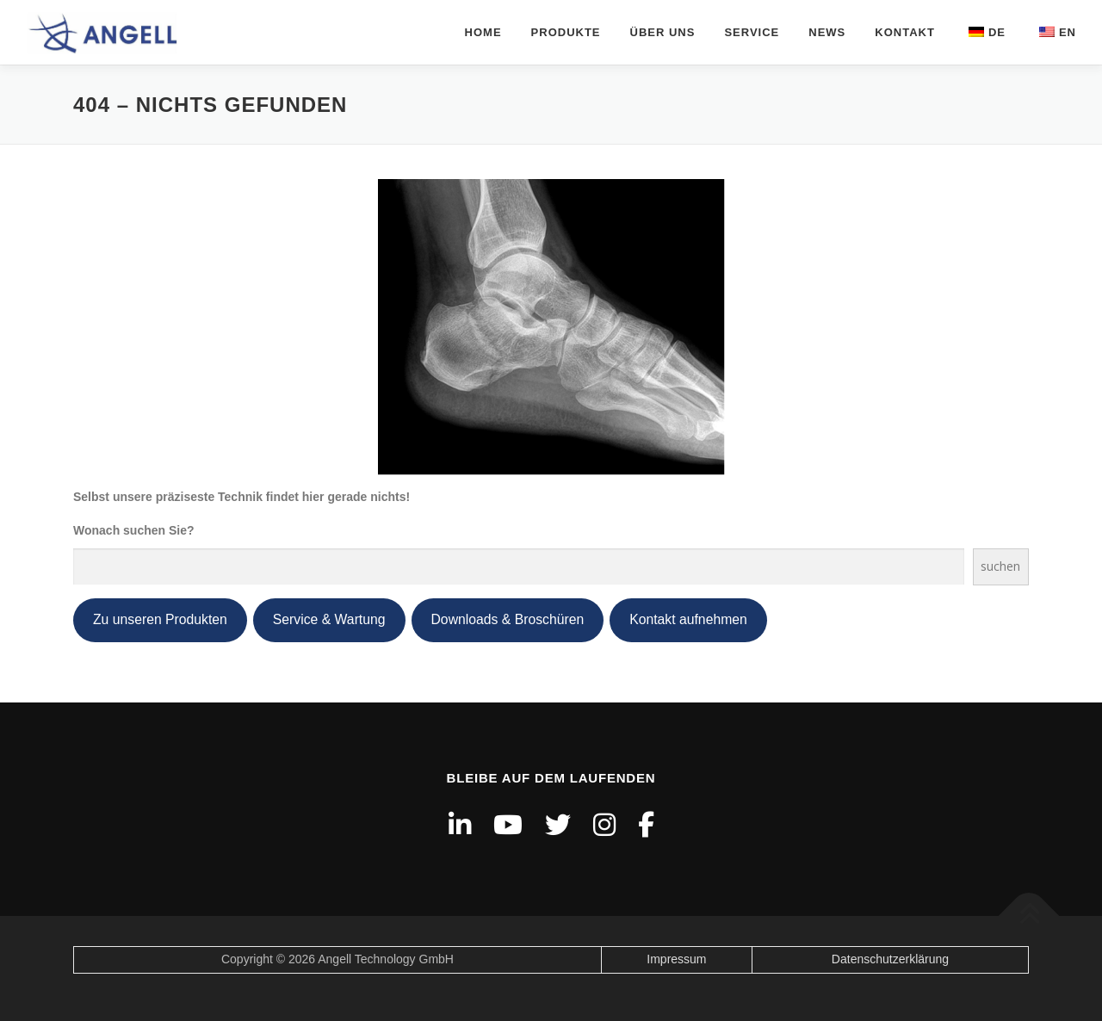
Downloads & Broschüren (508, 619)
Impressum (676, 959)
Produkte (566, 32)
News (826, 32)
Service (751, 32)
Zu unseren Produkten (160, 619)
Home (483, 32)
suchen (1000, 566)
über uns (663, 32)
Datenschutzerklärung (890, 959)
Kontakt (905, 32)
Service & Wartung (329, 619)
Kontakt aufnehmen (688, 619)
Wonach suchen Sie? (134, 530)
